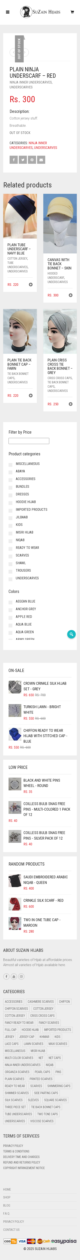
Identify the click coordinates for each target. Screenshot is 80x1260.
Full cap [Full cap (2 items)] (10, 1029)
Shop (6, 1197)
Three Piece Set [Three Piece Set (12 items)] (15, 1107)
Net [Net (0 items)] (41, 1058)
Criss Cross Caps (60, 378)
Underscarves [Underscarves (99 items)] (15, 1121)
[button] (31, 285)
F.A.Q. (6, 1213)
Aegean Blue (25, 601)
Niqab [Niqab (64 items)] (50, 1065)
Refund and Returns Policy (21, 1162)
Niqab (20, 540)
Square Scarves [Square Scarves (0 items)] (55, 1100)
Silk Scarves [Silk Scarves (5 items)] (14, 1100)
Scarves (22, 555)
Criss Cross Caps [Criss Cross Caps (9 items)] (42, 1015)
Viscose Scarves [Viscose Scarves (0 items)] (42, 1121)
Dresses (22, 494)
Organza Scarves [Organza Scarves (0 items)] (17, 1072)
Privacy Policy (13, 1146)
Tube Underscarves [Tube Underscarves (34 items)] (18, 1114)
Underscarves (21, 87)
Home (7, 1189)
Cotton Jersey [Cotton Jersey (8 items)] (15, 1015)
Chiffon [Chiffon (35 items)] (64, 1001)
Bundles (22, 487)
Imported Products (31, 510)
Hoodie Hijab (26, 502)
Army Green (25, 639)
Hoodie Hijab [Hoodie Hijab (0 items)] (30, 1029)
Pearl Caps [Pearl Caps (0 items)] (42, 1072)
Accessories (25, 479)
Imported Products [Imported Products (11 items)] (57, 1029)
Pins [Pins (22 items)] (58, 1072)
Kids (19, 525)
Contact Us (11, 1230)
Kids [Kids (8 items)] (57, 1036)
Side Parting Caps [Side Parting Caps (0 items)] (46, 1093)
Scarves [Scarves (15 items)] (36, 1086)
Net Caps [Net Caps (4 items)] (55, 1058)
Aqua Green (25, 632)
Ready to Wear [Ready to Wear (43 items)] (15, 1086)
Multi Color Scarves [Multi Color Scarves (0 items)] (19, 1058)
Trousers (23, 570)
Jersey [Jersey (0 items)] (9, 1036)
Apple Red (24, 617)
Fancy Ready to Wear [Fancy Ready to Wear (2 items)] (19, 1022)
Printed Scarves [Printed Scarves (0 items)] (41, 1079)
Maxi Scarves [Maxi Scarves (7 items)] (58, 1044)
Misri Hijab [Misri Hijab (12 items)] (38, 1051)
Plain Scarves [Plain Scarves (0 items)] (14, 1079)
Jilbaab (22, 517)
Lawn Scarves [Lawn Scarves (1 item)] (33, 1044)
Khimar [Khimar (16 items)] (44, 1036)
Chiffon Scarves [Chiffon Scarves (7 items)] (16, 1008)
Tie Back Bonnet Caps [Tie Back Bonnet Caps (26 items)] (45, 1107)
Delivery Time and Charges (21, 1157)
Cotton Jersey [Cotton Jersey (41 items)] (43, 1008)
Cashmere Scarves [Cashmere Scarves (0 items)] (41, 1001)
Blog (6, 1205)
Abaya (20, 471)
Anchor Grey (26, 609)
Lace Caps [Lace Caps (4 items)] (12, 1044)
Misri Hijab (24, 532)
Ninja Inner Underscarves (31, 82)
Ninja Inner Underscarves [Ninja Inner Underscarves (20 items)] (23, 1065)
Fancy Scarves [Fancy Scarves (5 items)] (49, 1022)
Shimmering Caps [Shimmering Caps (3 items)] (58, 1086)
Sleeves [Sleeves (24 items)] (33, 1100)
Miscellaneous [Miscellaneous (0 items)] (15, 1051)
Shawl (21, 563)
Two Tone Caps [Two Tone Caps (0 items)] (47, 1114)
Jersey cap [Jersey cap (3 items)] (26, 1036)
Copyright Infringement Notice (24, 1168)
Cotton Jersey (17, 258)
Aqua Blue (24, 624)
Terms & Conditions (16, 1151)
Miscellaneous (28, 464)
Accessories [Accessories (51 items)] (13, 1001)
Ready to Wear (27, 548)
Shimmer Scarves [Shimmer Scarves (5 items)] (17, 1093)
